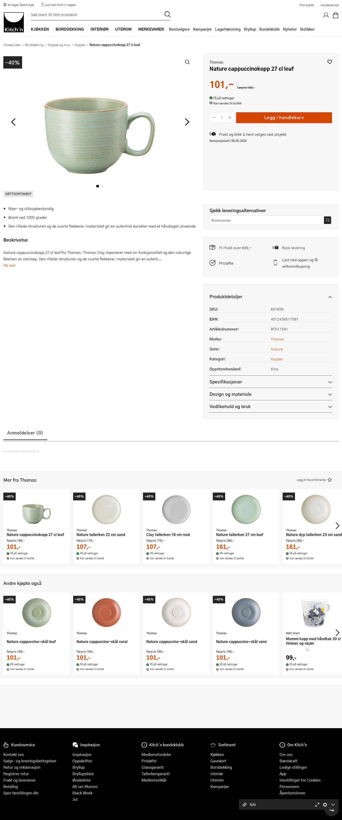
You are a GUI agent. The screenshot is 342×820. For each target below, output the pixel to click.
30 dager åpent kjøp (18, 5)
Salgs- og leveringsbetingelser (29, 761)
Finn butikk (306, 5)
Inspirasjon (81, 754)
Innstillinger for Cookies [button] (300, 780)
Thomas (216, 62)
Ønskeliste (81, 780)
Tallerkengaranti (156, 773)
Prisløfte (226, 263)
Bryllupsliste (83, 773)
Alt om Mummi (85, 786)
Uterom (217, 780)
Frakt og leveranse (19, 780)
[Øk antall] (230, 117)
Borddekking (34, 44)
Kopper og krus (59, 44)
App (283, 773)
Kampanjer (202, 29)
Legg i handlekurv (284, 117)
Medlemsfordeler (156, 754)
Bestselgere (179, 29)
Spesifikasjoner (225, 381)
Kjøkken (217, 754)
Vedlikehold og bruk (230, 406)
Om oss (286, 754)
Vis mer (9, 265)
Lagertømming (228, 29)
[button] (330, 62)
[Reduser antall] (214, 117)
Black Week (82, 793)
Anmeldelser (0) (25, 432)
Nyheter (290, 29)
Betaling (10, 786)
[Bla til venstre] (13, 122)
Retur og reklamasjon (21, 767)
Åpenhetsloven (292, 793)
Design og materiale (230, 394)
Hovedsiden (12, 44)
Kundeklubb (269, 29)
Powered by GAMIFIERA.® (21, 451)
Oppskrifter (82, 761)
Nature (277, 349)
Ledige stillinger (293, 767)
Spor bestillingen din (20, 793)
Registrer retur (16, 773)
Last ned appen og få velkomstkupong (300, 263)
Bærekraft (289, 761)
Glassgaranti (153, 767)
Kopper (80, 44)
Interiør (216, 773)
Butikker (307, 29)
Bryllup (250, 29)
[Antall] (222, 117)
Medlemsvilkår (154, 780)
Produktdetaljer (225, 296)
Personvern (289, 786)
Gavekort (218, 761)
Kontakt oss (13, 754)
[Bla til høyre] (186, 122)
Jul (74, 799)
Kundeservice (330, 5)
